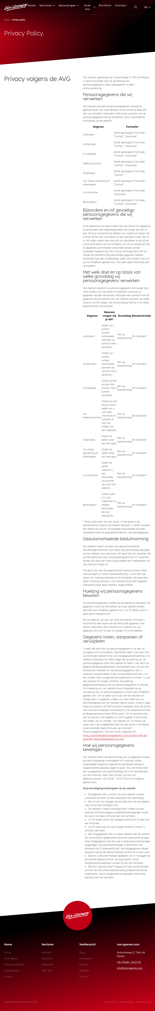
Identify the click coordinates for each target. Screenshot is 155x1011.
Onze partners (12, 970)
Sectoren (47, 5)
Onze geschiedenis (14, 964)
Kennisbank (85, 958)
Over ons (89, 7)
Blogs (82, 952)
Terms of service (143, 1002)
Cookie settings (126, 1002)
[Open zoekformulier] (135, 7)
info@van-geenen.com (130, 968)
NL (147, 7)
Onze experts (11, 958)
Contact (120, 5)
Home (32, 5)
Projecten (84, 970)
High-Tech (47, 970)
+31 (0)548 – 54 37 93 (129, 962)
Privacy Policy (111, 1002)
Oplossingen (69, 5)
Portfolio (105, 5)
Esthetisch (47, 958)
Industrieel (47, 964)
